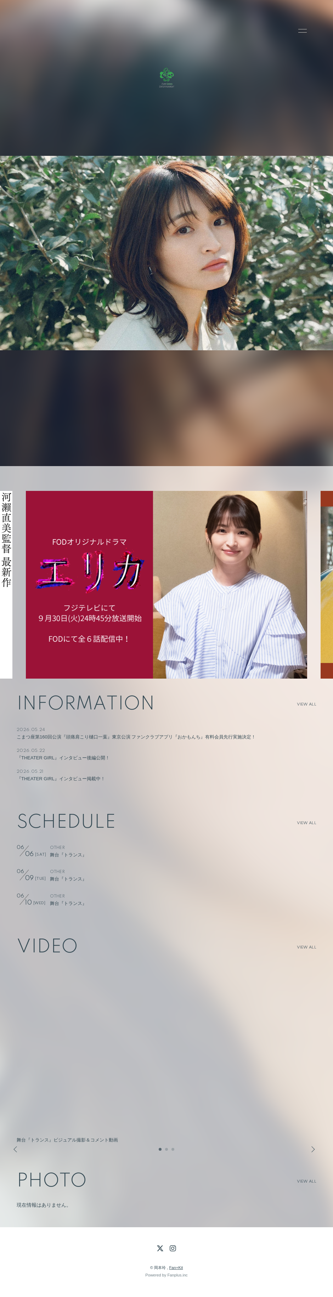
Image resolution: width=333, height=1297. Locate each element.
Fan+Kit (176, 1267)
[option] (166, 585)
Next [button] (311, 1149)
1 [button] (160, 1151)
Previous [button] (16, 1149)
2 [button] (167, 1151)
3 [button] (173, 1151)
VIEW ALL (306, 704)
